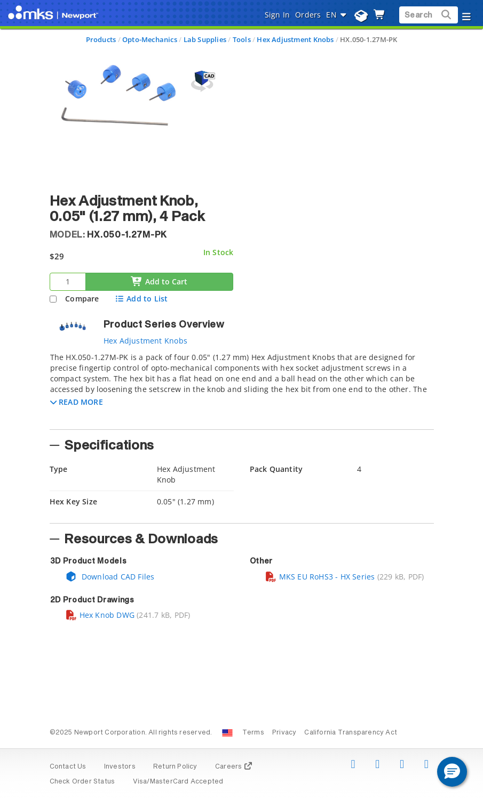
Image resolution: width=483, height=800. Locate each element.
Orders (308, 15)
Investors (120, 767)
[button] (76, 402)
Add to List (141, 298)
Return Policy (175, 767)
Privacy (284, 733)
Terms (253, 733)
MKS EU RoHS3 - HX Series (320, 577)
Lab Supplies (205, 39)
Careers (234, 767)
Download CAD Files (110, 577)
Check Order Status (82, 782)
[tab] (241, 388)
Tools (242, 39)
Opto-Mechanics (149, 39)
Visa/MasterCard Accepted (178, 782)
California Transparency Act (350, 733)
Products (101, 39)
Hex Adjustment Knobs (295, 39)
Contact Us (68, 767)
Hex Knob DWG (100, 615)
